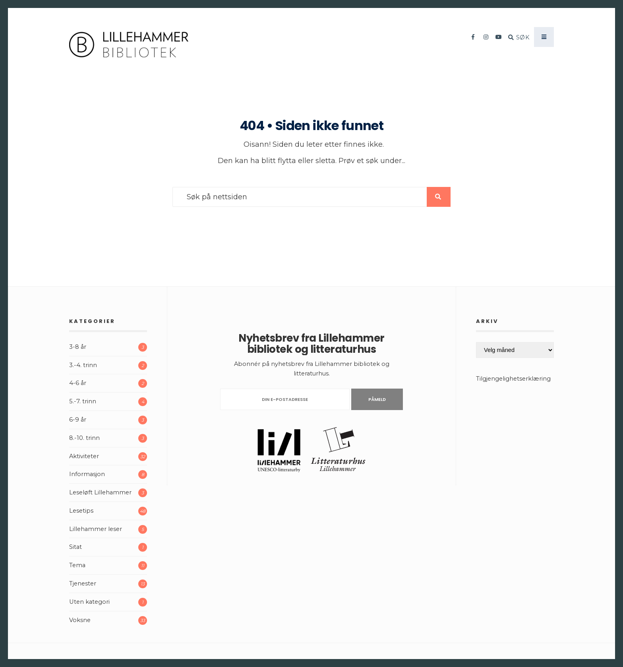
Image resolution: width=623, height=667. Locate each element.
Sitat (75, 546)
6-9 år (77, 419)
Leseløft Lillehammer (100, 492)
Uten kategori (89, 601)
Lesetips (81, 510)
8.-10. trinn (84, 437)
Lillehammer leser (95, 529)
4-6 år (77, 383)
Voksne (80, 620)
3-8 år (77, 346)
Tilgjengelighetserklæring (513, 378)
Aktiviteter (84, 456)
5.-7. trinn (82, 401)
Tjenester (82, 583)
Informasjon (87, 474)
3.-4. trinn (83, 365)
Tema (77, 565)
